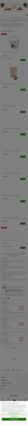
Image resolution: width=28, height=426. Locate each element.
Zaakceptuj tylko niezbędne (14, 412)
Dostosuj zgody (14, 416)
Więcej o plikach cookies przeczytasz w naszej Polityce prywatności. (13, 410)
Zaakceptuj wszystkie (14, 419)
